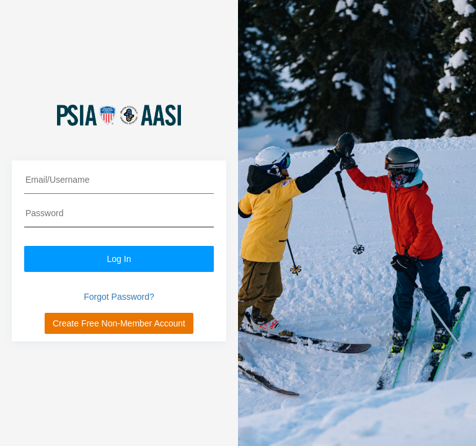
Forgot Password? (119, 297)
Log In (119, 259)
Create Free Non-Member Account (119, 323)
